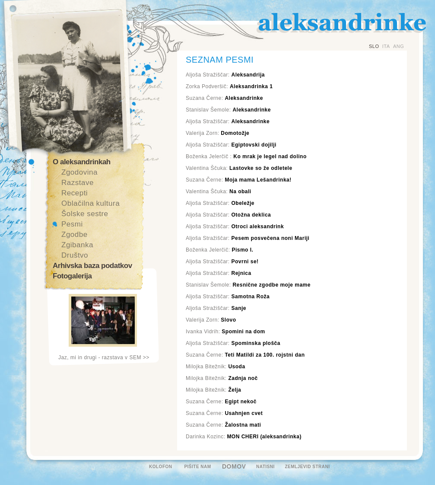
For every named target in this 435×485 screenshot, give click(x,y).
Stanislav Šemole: (228, 110)
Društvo (74, 255)
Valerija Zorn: (217, 133)
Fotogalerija (72, 276)
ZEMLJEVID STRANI (307, 466)
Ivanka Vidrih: (225, 332)
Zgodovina (79, 172)
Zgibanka (77, 245)
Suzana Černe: (224, 98)
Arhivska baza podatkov (92, 265)
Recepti (74, 193)
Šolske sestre (84, 214)
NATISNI (265, 466)
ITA (386, 46)
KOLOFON (160, 466)
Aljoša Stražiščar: (225, 75)
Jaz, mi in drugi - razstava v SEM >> (103, 357)
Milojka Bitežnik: (215, 367)
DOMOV (234, 466)
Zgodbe (74, 234)
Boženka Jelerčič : (246, 156)
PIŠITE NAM (197, 466)
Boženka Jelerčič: (219, 250)
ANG (398, 46)
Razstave (77, 182)
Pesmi (72, 224)
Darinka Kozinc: (244, 437)
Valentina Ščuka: (239, 168)
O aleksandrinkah (82, 162)
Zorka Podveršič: (229, 86)
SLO (374, 46)
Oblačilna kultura (90, 203)
